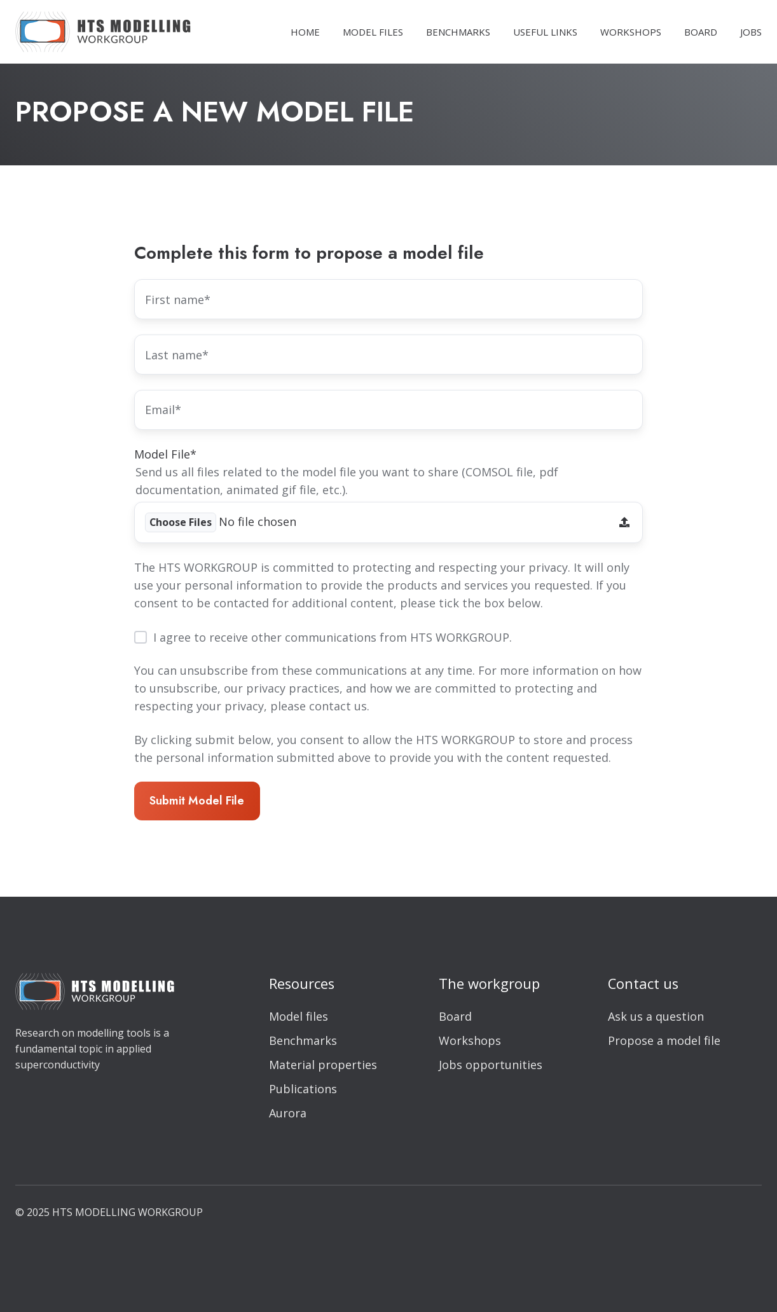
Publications (303, 1088)
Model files (298, 1016)
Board (455, 1016)
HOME (305, 31)
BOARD (700, 31)
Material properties (323, 1064)
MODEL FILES (373, 31)
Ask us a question (656, 1016)
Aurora (287, 1113)
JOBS (751, 31)
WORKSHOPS (630, 31)
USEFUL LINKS (545, 31)
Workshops (470, 1040)
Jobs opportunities (490, 1064)
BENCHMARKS (458, 31)
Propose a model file (664, 1040)
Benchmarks (303, 1040)
